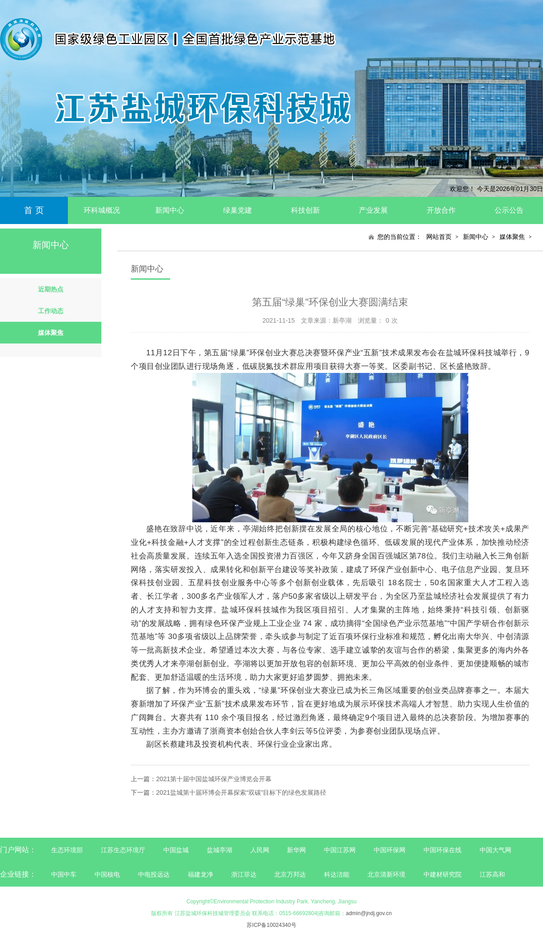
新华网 (296, 850)
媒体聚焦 (512, 236)
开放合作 (441, 210)
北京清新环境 (386, 874)
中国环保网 (390, 850)
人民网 (259, 850)
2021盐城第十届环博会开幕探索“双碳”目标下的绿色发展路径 (241, 792)
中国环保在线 (443, 850)
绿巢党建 (237, 210)
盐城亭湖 (219, 850)
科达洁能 (336, 874)
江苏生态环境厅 (123, 850)
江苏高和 (492, 874)
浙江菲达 (244, 874)
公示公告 (509, 210)
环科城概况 (102, 210)
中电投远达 (154, 874)
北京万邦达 (290, 874)
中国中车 (63, 874)
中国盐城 (176, 850)
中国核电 (107, 874)
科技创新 (305, 210)
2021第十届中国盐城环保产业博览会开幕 (214, 779)
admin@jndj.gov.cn (368, 913)
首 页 (33, 210)
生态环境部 (67, 850)
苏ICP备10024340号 (271, 925)
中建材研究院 (443, 874)
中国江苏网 (340, 850)
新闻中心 (169, 210)
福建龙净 (200, 874)
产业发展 (373, 210)
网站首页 (439, 236)
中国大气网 (495, 850)
